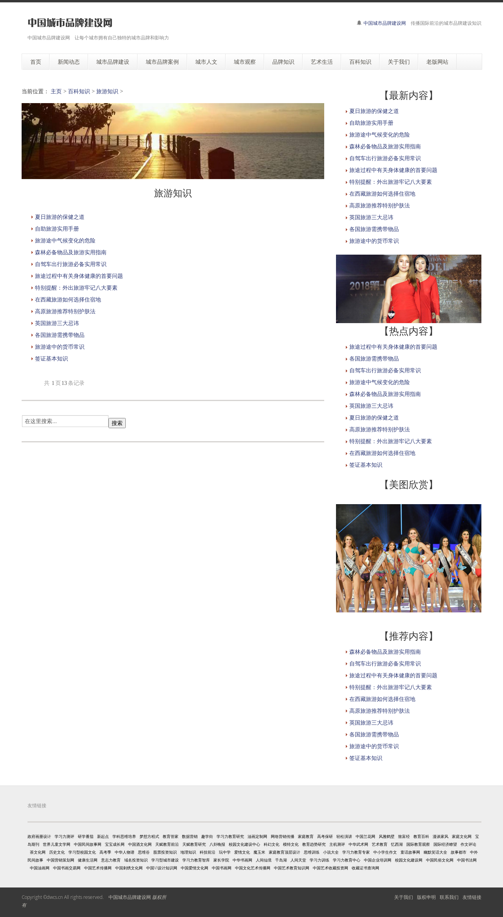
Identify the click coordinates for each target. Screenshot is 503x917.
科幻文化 (271, 844)
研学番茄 (86, 836)
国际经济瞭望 (445, 844)
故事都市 (458, 852)
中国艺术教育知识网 (291, 868)
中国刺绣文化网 (129, 868)
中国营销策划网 (60, 860)
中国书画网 (221, 868)
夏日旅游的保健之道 (59, 216)
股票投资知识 (165, 852)
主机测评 (337, 844)
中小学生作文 (385, 852)
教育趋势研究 (314, 844)
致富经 (404, 836)
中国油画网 (40, 868)
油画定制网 (257, 836)
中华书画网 (242, 860)
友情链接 (472, 897)
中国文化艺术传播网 (252, 868)
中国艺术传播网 (98, 868)
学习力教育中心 (346, 860)
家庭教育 (306, 836)
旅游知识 (107, 91)
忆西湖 (397, 844)
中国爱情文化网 (194, 868)
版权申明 (426, 897)
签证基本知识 (51, 358)
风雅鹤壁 (387, 836)
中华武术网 (358, 844)
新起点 (103, 836)
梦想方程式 (149, 836)
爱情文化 (242, 852)
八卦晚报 (217, 844)
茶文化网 (38, 852)
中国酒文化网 (140, 844)
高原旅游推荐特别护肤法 (65, 311)
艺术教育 (379, 844)
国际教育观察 (418, 844)
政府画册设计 (39, 836)
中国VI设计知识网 (161, 868)
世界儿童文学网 (56, 844)
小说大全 (331, 852)
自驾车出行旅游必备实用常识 (70, 264)
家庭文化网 (462, 836)
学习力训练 (319, 860)
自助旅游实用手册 (57, 228)
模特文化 (291, 844)
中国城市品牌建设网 (384, 23)
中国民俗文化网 (439, 860)
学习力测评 (64, 836)
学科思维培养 (124, 836)
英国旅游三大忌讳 (57, 323)
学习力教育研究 (230, 836)
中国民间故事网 (87, 844)
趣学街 (207, 836)
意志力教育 (111, 860)
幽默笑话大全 (435, 852)
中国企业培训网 (377, 860)
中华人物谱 (124, 852)
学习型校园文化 (82, 852)
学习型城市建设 (165, 860)
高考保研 (325, 836)
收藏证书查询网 (365, 868)
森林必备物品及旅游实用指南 (70, 252)
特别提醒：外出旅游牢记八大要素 (76, 287)
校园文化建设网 (408, 860)
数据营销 (190, 836)
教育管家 (170, 836)
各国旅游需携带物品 (59, 334)
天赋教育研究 (194, 844)
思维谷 (144, 852)
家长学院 (221, 860)
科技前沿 (207, 852)
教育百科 (421, 836)
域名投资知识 (136, 860)
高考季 (105, 852)
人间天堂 (298, 860)
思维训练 (311, 852)
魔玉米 (259, 852)
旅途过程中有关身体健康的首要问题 (79, 275)
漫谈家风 (440, 836)
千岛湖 (281, 860)
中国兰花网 (365, 836)
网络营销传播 (282, 836)
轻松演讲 (344, 836)
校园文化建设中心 (244, 844)
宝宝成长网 (115, 844)
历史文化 (57, 852)
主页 (56, 91)
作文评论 (468, 844)
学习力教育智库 (196, 860)
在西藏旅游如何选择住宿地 (68, 299)
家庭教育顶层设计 (284, 852)
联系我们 (449, 897)
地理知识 (188, 852)
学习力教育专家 (356, 852)
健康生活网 (87, 860)
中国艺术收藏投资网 (330, 868)
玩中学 (225, 852)
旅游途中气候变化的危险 (65, 240)
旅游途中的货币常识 (59, 346)
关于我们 (403, 897)
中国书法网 (467, 860)
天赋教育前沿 (167, 844)
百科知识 (79, 91)
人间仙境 (264, 860)
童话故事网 (410, 852)
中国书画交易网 (67, 868)
